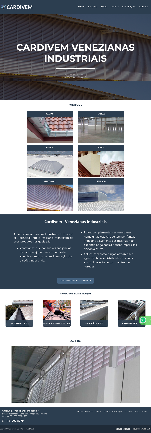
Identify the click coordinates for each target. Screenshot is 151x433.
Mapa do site (141, 411)
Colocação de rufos (94, 323)
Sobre (104, 6)
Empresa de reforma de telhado (56, 323)
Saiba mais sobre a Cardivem (75, 280)
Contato (143, 6)
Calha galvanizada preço (132, 323)
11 (14, 420)
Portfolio (92, 6)
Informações (129, 6)
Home (81, 6)
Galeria (115, 6)
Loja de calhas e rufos (19, 323)
